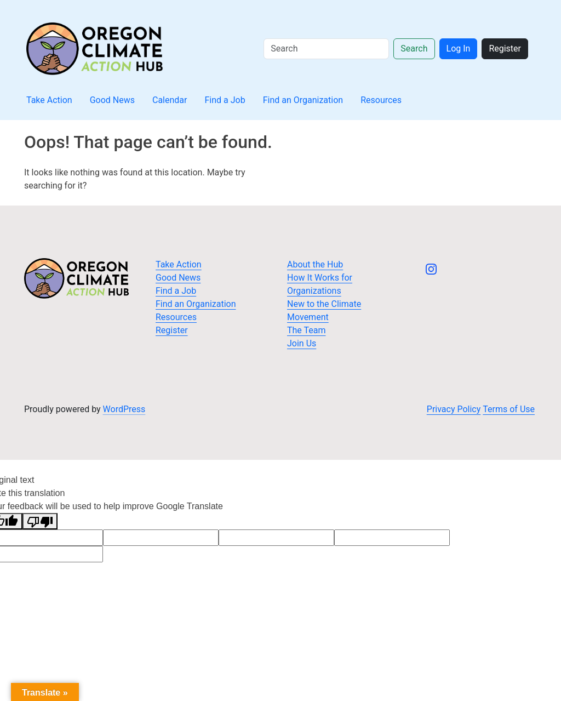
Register (505, 48)
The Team (306, 330)
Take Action (49, 100)
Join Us (301, 343)
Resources (381, 100)
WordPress (124, 409)
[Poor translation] (40, 521)
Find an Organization (303, 100)
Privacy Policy (454, 409)
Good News (112, 100)
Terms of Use (509, 409)
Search (413, 48)
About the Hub (315, 264)
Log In (458, 48)
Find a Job (224, 100)
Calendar (169, 100)
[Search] (326, 48)
